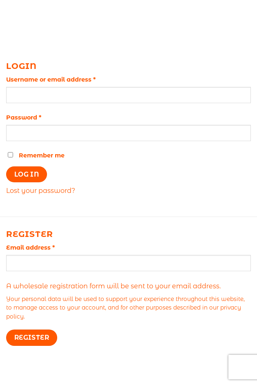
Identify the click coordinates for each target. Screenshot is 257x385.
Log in (26, 174)
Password (37, 117)
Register (31, 337)
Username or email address (64, 79)
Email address (44, 247)
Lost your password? (40, 191)
